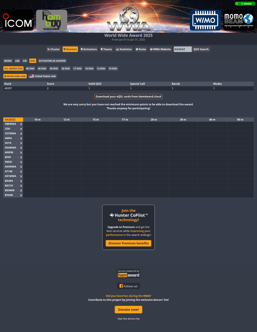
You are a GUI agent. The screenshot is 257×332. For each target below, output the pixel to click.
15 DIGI (89, 68)
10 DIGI (113, 68)
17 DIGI (77, 68)
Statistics (124, 49)
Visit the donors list (129, 318)
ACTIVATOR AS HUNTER (52, 60)
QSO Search (201, 49)
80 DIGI (30, 68)
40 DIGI (42, 68)
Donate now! (128, 309)
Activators (89, 49)
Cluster (54, 49)
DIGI (32, 60)
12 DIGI (101, 68)
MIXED (8, 60)
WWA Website (160, 49)
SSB (17, 60)
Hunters (70, 49)
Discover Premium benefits (129, 243)
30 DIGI (54, 68)
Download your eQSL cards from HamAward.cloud (128, 96)
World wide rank (15, 76)
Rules (141, 49)
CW (25, 60)
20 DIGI (66, 68)
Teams (106, 49)
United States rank (42, 76)
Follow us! (128, 286)
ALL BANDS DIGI (13, 68)
